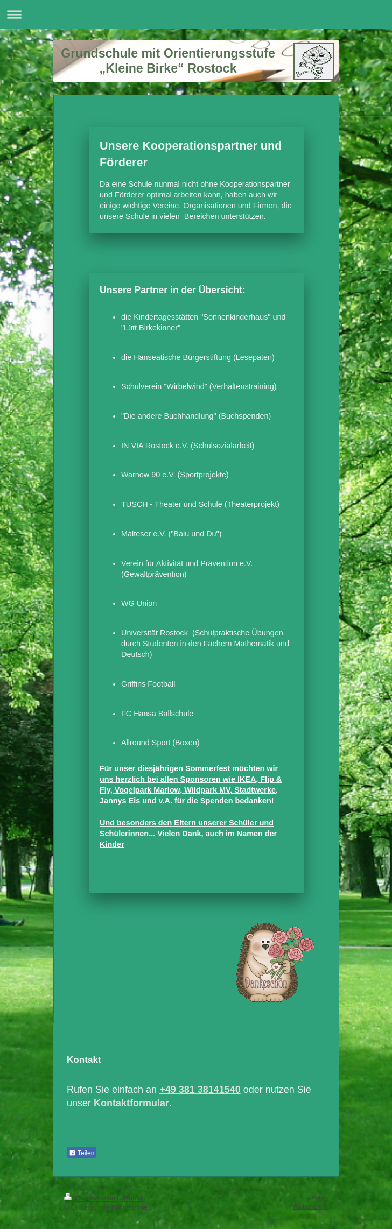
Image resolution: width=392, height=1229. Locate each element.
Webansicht (310, 1206)
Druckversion (90, 1198)
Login (319, 1197)
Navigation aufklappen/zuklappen (196, 14)
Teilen (81, 1153)
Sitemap (133, 1198)
